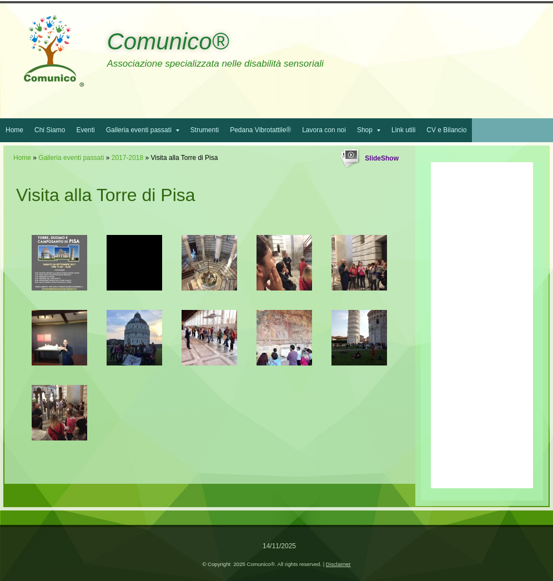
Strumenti (204, 130)
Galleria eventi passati (142, 130)
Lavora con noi (324, 130)
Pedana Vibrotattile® (260, 130)
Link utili (403, 130)
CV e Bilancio (446, 130)
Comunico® (168, 41)
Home (14, 130)
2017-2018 (127, 158)
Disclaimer (338, 564)
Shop (368, 130)
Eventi (85, 130)
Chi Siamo (49, 130)
